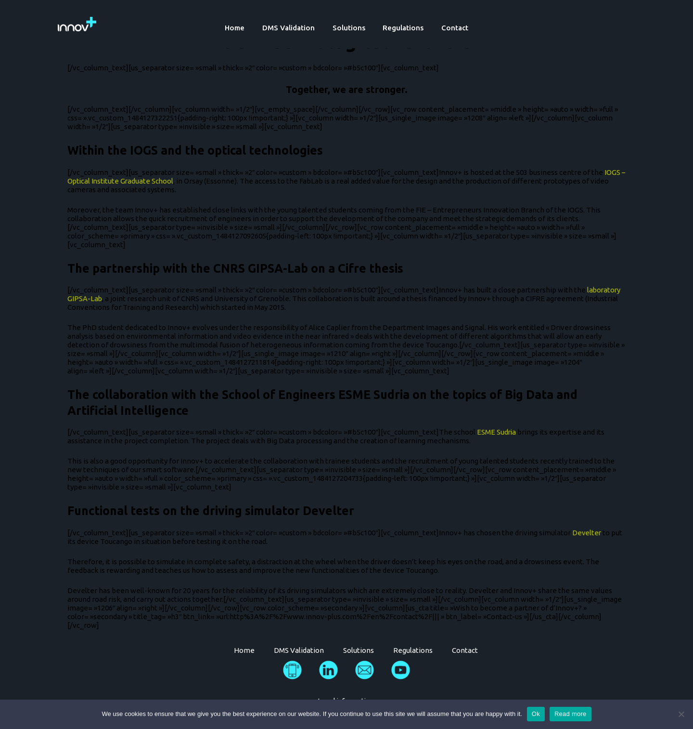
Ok (536, 713)
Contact (448, 28)
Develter (587, 533)
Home (241, 28)
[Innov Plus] (77, 23)
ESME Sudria (497, 432)
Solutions (349, 28)
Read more (570, 713)
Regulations (400, 28)
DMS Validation (292, 28)
